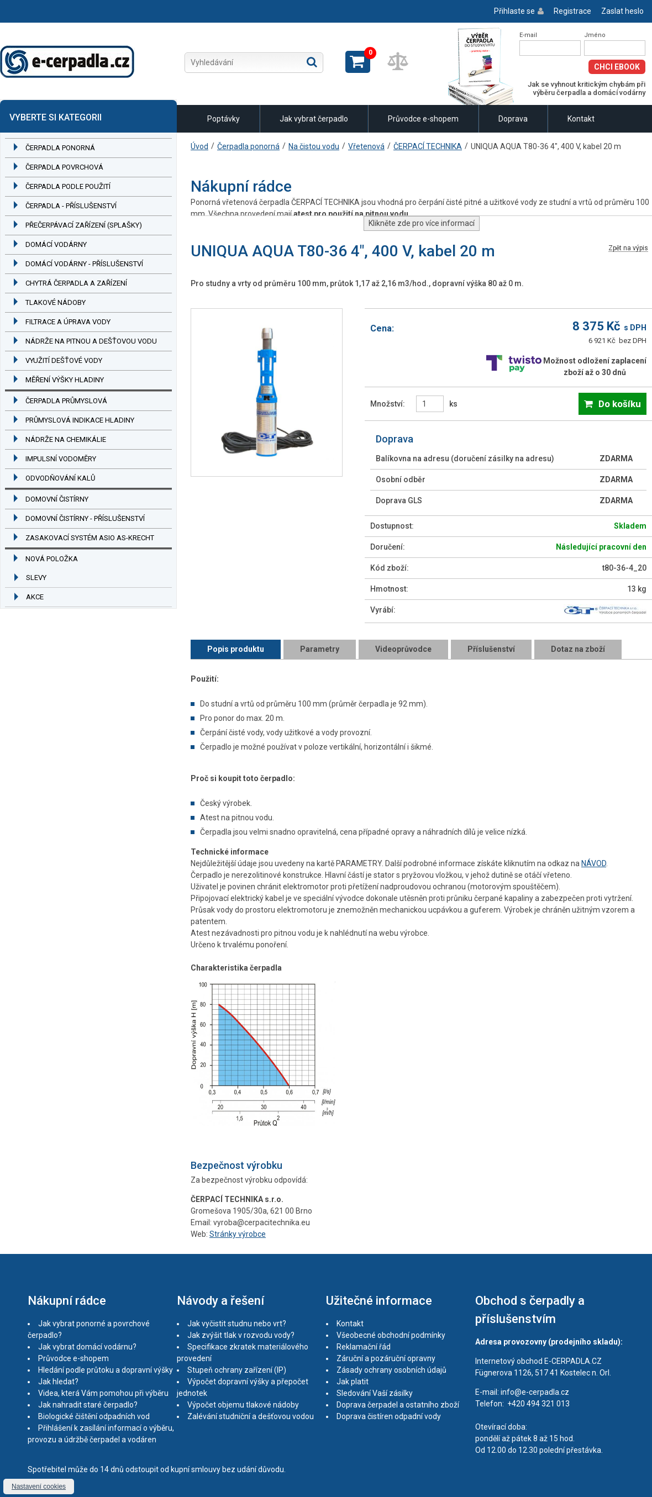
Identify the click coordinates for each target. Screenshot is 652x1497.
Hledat (312, 62)
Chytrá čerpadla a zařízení (76, 283)
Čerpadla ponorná (60, 148)
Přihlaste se (514, 11)
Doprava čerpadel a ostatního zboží (397, 1404)
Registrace (572, 11)
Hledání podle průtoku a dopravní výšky (105, 1370)
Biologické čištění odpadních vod (94, 1416)
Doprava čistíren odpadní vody (388, 1416)
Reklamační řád (363, 1346)
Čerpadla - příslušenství (71, 206)
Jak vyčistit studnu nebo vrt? (236, 1323)
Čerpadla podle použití (68, 186)
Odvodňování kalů (60, 478)
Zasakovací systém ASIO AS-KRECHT (89, 538)
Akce (35, 597)
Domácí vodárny (56, 244)
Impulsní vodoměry (60, 459)
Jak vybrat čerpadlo (314, 118)
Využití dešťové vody (63, 360)
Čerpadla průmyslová (66, 401)
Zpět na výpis (628, 248)
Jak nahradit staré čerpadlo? (88, 1404)
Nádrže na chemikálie (65, 439)
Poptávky (223, 118)
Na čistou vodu (313, 146)
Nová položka (51, 559)
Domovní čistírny (56, 499)
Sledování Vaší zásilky (374, 1393)
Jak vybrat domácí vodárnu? (87, 1346)
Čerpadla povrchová (64, 167)
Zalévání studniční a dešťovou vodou (250, 1416)
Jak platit (352, 1381)
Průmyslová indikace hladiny (79, 420)
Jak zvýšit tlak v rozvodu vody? (241, 1335)
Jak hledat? (58, 1381)
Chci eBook (617, 66)
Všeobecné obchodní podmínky (390, 1335)
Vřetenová (366, 146)
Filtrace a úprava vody (68, 322)
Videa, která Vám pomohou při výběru (103, 1393)
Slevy (36, 577)
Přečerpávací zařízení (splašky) (83, 225)
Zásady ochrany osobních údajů (391, 1370)
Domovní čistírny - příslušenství (85, 518)
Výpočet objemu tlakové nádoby (243, 1404)
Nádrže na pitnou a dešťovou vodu (91, 341)
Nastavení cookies (39, 1486)
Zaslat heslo (622, 11)
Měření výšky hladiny (64, 380)
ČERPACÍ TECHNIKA (427, 146)
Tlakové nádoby (55, 302)
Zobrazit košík (357, 62)
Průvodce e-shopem (423, 118)
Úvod (199, 146)
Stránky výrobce (237, 1234)
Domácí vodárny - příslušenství (84, 264)
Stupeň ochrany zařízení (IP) (236, 1370)
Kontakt (581, 118)
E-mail (528, 35)
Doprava (513, 118)
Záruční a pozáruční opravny (385, 1358)
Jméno (595, 35)
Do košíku (619, 403)
